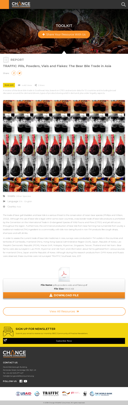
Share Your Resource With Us (64, 34)
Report (17, 60)
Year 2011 (8, 85)
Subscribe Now (64, 341)
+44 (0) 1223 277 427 (14, 373)
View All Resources (64, 311)
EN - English (25, 201)
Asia (19, 206)
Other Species (23, 196)
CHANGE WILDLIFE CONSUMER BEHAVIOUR (21, 4)
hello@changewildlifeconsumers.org (18, 376)
